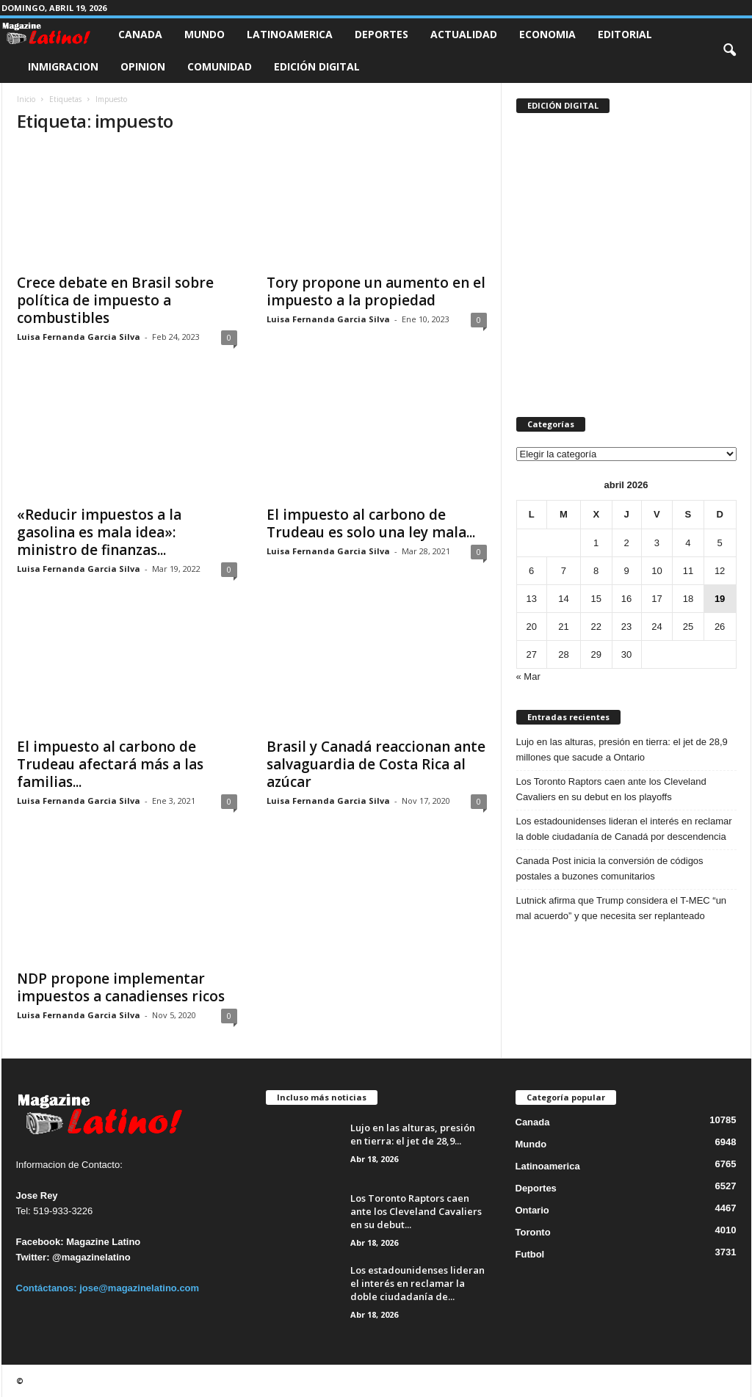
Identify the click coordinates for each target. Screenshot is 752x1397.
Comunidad (219, 66)
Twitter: (33, 1257)
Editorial (625, 34)
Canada (140, 34)
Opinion (142, 66)
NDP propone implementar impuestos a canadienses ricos (121, 987)
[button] (729, 51)
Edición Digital (317, 66)
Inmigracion (63, 66)
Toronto (533, 1232)
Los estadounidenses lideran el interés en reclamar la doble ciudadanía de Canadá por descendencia (624, 829)
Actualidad (463, 34)
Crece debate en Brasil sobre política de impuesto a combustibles (115, 300)
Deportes (381, 34)
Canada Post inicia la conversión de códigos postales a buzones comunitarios (610, 868)
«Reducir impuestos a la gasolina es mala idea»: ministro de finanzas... (99, 532)
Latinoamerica (290, 34)
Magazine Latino (103, 1241)
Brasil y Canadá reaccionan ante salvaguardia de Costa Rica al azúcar (376, 764)
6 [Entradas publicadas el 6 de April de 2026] (531, 570)
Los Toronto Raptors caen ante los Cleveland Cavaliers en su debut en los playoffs (611, 789)
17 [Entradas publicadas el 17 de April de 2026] (656, 598)
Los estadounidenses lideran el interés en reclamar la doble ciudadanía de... (417, 1283)
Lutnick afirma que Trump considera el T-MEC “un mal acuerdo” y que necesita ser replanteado (621, 908)
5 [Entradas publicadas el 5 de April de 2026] (719, 542)
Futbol (530, 1254)
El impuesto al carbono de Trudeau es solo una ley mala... (371, 523)
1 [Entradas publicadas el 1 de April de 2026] (596, 542)
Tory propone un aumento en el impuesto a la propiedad (376, 291)
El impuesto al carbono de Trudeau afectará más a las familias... (110, 764)
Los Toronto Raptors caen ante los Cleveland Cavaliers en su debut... (416, 1211)
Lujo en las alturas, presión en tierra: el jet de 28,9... (412, 1134)
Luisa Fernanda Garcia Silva (78, 336)
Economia (547, 34)
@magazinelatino (91, 1257)
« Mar (528, 676)
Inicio (26, 99)
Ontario (532, 1210)
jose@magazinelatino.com (139, 1287)
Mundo (204, 34)
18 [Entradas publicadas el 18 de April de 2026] (688, 598)
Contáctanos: (48, 1287)
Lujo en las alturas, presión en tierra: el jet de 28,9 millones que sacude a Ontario (622, 749)
